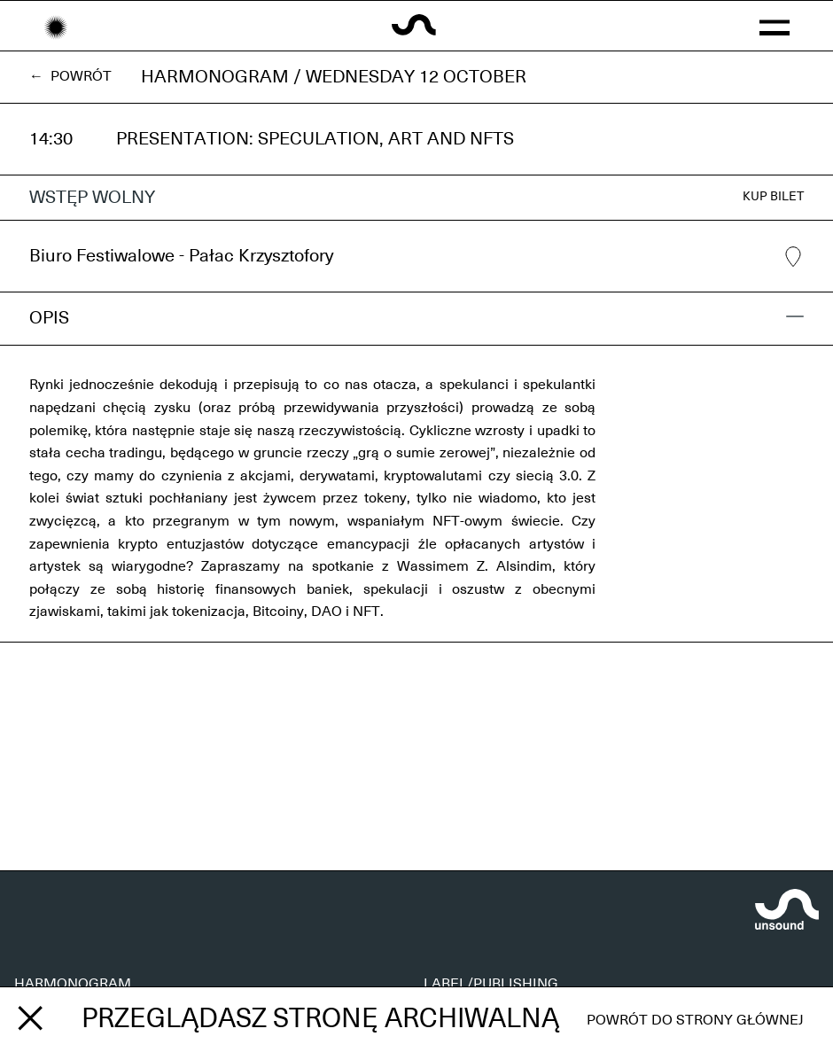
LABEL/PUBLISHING (491, 984)
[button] (774, 26)
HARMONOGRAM (72, 984)
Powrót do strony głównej (695, 1020)
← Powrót (70, 76)
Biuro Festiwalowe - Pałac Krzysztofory (416, 257)
